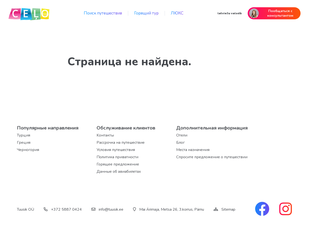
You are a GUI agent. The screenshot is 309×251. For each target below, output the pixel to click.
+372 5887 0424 (63, 209)
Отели (181, 135)
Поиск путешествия (103, 13)
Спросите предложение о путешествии (211, 157)
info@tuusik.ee (107, 209)
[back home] (28, 13)
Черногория (28, 149)
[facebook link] (262, 209)
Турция (23, 135)
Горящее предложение (118, 164)
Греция (23, 142)
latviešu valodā (230, 13)
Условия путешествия (116, 149)
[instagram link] (285, 209)
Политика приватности (117, 157)
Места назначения (193, 149)
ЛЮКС (177, 13)
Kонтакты (105, 135)
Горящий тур (146, 13)
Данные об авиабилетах (119, 171)
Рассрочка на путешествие (121, 142)
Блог (180, 142)
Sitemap (228, 209)
